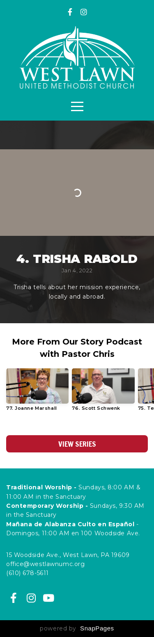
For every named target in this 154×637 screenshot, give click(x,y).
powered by (77, 628)
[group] (37, 392)
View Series (77, 443)
